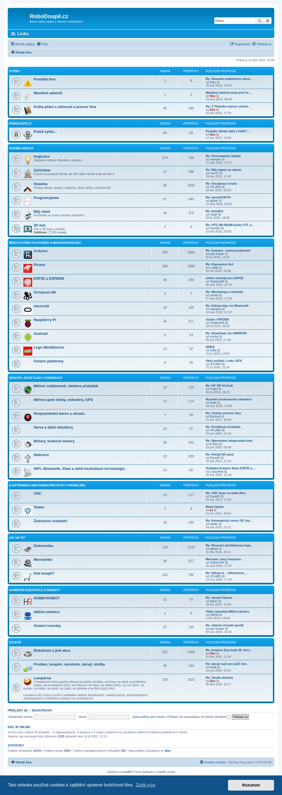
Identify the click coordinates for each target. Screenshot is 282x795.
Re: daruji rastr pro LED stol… (227, 663)
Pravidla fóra (45, 79)
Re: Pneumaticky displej (223, 156)
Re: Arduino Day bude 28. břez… (229, 650)
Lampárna (42, 678)
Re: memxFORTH (218, 197)
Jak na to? (17, 537)
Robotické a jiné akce (52, 650)
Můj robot (42, 211)
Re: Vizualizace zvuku (221, 183)
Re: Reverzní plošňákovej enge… (229, 545)
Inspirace (42, 156)
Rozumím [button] (251, 785)
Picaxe (39, 265)
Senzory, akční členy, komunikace (36, 377)
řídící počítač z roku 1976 (224, 360)
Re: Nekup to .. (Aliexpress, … (227, 573)
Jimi (167, 750)
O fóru (14, 71)
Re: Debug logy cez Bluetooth (227, 305)
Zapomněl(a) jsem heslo (148, 716)
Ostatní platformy (49, 361)
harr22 (214, 173)
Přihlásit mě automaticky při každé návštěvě (199, 716)
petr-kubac (217, 253)
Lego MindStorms (49, 347)
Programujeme (46, 198)
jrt (211, 510)
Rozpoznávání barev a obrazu (59, 413)
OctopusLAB (45, 292)
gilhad (214, 200)
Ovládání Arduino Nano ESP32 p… (230, 468)
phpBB (127, 772)
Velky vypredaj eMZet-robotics (227, 611)
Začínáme (42, 170)
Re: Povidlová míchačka (223, 427)
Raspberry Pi (45, 320)
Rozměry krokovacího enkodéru (229, 399)
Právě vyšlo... (45, 132)
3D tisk (39, 225)
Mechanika (43, 559)
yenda (214, 295)
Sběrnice (41, 455)
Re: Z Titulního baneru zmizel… (228, 106)
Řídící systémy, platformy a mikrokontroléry (45, 242)
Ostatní (15, 642)
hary (213, 82)
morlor (214, 336)
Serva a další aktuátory (53, 427)
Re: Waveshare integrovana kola (229, 440)
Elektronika (43, 546)
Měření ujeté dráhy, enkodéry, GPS (63, 400)
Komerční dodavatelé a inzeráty (34, 590)
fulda (213, 350)
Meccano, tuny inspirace (223, 559)
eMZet (214, 614)
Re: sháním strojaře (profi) (225, 625)
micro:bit (41, 306)
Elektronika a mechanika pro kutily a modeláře (47, 485)
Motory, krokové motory (54, 441)
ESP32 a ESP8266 (49, 278)
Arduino (41, 251)
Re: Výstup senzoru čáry (223, 413)
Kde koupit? (44, 573)
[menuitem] (42, 44)
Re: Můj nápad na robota (223, 169)
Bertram (215, 416)
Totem (39, 507)
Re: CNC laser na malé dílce (226, 493)
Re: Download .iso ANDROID (226, 333)
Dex (212, 96)
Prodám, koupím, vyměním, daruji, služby (69, 664)
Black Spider (215, 506)
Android (41, 334)
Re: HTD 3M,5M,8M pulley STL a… (230, 225)
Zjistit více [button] (145, 785)
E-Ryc (214, 444)
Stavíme (41, 184)
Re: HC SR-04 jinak (219, 385)
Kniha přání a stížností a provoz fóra (65, 107)
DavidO (215, 228)
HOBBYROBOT (47, 598)
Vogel (214, 214)
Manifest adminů (48, 93)
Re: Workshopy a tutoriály (224, 291)
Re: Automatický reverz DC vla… (229, 520)
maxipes (215, 159)
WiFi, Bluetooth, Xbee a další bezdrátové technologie (79, 469)
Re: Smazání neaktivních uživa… (229, 78)
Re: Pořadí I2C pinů (220, 454)
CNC (38, 493)
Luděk (214, 267)
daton (214, 601)
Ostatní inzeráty (47, 626)
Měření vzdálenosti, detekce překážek (66, 386)
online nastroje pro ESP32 (224, 278)
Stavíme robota (21, 148)
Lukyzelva (216, 471)
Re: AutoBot (214, 211)
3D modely (57, 232)
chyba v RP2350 (217, 319)
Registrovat (42, 710)
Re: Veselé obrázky (219, 677)
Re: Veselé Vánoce (219, 597)
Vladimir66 (217, 281)
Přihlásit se (18, 710)
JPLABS (215, 186)
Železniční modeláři (50, 521)
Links (23, 33)
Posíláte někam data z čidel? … (228, 131)
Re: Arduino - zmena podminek (228, 250)
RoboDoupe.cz (20, 123)
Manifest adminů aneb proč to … (229, 92)
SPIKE (210, 347)
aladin (214, 523)
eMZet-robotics (47, 612)
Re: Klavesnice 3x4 (219, 264)
